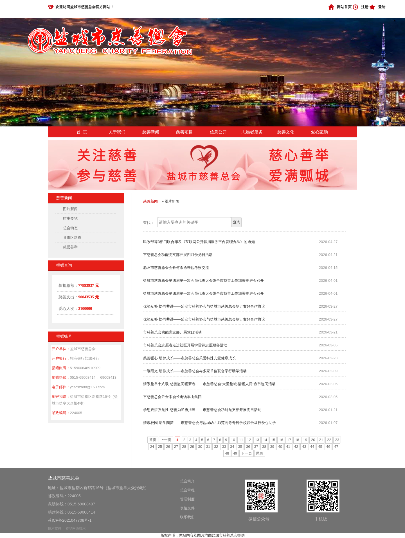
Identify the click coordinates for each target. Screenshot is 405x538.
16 (281, 440)
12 (249, 440)
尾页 (259, 453)
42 (296, 446)
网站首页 (344, 7)
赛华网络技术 (76, 528)
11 (241, 440)
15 (273, 440)
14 (265, 440)
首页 (152, 440)
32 (216, 446)
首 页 (81, 132)
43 (304, 446)
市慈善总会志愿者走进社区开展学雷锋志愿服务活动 (185, 345)
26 (168, 446)
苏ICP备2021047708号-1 (70, 520)
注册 (364, 7)
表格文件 (187, 508)
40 (280, 446)
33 (224, 446)
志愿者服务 (252, 132)
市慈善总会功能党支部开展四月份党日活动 (178, 255)
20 (313, 440)
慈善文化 (285, 132)
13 (257, 440)
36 (248, 446)
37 (256, 446)
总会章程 (187, 490)
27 (176, 446)
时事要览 (70, 218)
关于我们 (117, 132)
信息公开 (218, 132)
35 (240, 446)
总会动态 (70, 228)
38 (264, 446)
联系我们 (187, 517)
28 (184, 446)
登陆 (381, 7)
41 (288, 446)
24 (152, 446)
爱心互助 (319, 132)
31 (208, 446)
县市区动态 (72, 237)
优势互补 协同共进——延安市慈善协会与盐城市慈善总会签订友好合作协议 (204, 306)
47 (336, 446)
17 (289, 440)
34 (232, 446)
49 (235, 453)
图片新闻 (70, 209)
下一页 (246, 453)
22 (329, 440)
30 (200, 446)
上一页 (165, 440)
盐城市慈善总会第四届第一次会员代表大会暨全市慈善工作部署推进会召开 (203, 280)
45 (320, 446)
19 (305, 440)
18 (297, 440)
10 (233, 440)
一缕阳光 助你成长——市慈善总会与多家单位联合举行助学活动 (195, 371)
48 (227, 453)
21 (321, 440)
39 (272, 446)
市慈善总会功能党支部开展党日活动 (172, 332)
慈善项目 (184, 132)
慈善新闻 (150, 132)
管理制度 (187, 499)
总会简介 (187, 481)
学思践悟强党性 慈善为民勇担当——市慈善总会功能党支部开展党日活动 (202, 410)
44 (312, 446)
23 (337, 440)
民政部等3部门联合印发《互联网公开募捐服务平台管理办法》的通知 (199, 242)
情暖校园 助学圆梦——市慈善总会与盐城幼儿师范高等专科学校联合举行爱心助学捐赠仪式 (209, 424)
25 (160, 446)
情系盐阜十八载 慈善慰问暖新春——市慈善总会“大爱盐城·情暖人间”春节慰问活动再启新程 (209, 385)
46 (328, 446)
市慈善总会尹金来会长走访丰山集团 (172, 397)
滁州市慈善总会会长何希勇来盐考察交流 (176, 267)
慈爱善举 (70, 247)
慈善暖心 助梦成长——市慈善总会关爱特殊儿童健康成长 (189, 358)
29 (192, 446)
